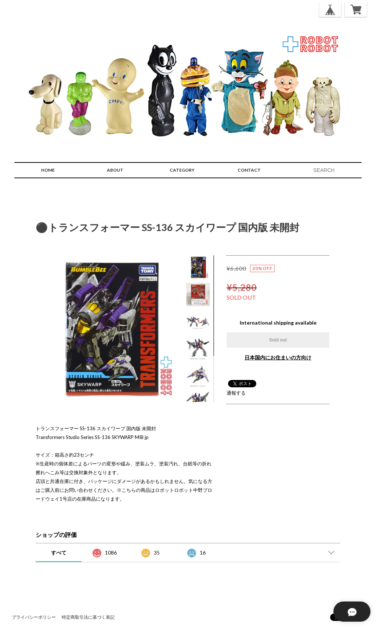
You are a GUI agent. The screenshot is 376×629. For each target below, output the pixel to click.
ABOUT (115, 170)
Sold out (278, 340)
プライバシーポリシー (34, 617)
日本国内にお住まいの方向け (278, 357)
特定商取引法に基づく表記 (88, 617)
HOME (48, 170)
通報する (236, 393)
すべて (58, 552)
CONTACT (249, 170)
